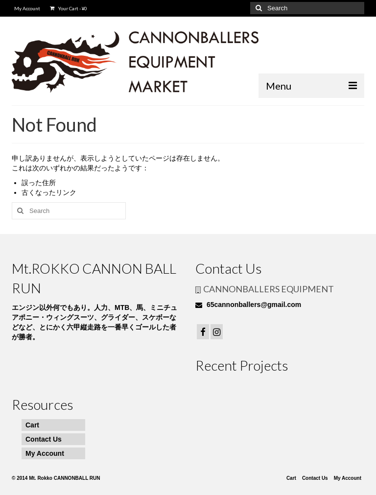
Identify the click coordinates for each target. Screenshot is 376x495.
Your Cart (68, 8)
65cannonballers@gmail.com (248, 304)
